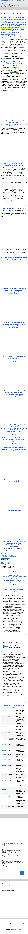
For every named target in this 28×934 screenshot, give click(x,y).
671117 (4, 710)
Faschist (7, 613)
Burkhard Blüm (5, 558)
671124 (4, 726)
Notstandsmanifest (6, 53)
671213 (4, 765)
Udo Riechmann (5, 562)
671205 (4, 754)
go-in (18, 63)
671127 (4, 732)
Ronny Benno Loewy (7, 554)
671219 (4, 796)
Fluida (13, 929)
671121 (4, 716)
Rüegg (14, 361)
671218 (4, 780)
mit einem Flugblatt (16, 19)
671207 (4, 759)
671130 (4, 750)
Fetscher (5, 646)
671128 (4, 744)
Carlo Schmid (17, 172)
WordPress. (19, 929)
